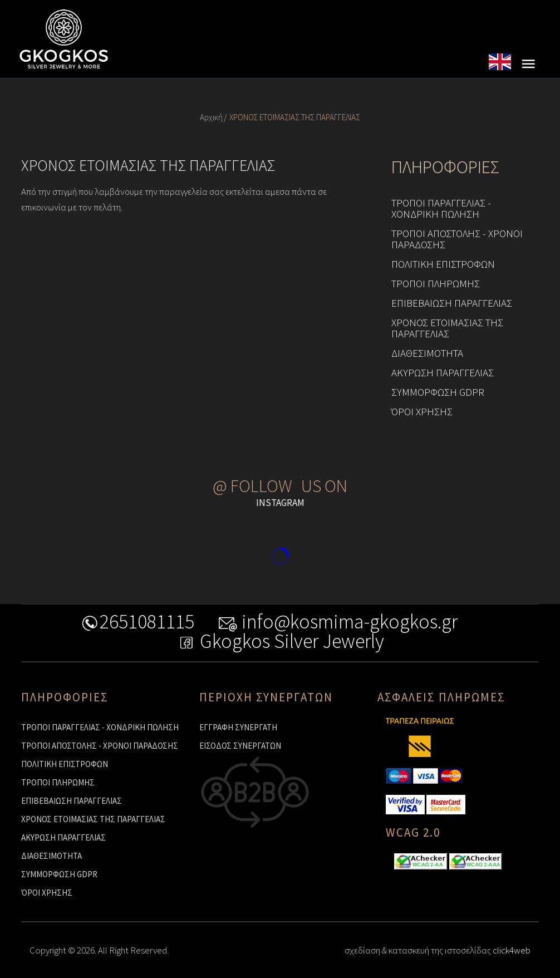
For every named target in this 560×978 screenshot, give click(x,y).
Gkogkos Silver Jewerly (280, 643)
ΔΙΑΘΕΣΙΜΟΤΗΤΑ (427, 352)
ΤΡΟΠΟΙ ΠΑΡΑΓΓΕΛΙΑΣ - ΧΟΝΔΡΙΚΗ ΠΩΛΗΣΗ (441, 208)
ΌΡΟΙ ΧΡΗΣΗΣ (422, 411)
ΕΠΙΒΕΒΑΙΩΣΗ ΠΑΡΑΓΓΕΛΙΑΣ (451, 302)
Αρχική (211, 117)
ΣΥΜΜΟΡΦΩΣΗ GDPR (437, 391)
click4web (511, 950)
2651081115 (137, 623)
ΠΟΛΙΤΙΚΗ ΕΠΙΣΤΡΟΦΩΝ (443, 263)
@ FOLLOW (252, 486)
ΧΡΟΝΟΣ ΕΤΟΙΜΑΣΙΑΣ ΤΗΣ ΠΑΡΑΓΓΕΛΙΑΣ (447, 328)
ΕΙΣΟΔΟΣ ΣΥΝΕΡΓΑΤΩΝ (240, 745)
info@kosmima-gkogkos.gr (338, 623)
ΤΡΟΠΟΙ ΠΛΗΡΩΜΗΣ (435, 283)
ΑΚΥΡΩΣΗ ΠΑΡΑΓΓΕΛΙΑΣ (442, 372)
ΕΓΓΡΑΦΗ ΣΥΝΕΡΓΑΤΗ (238, 727)
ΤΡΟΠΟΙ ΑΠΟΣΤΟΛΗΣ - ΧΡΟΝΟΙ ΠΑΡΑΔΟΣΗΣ (457, 239)
